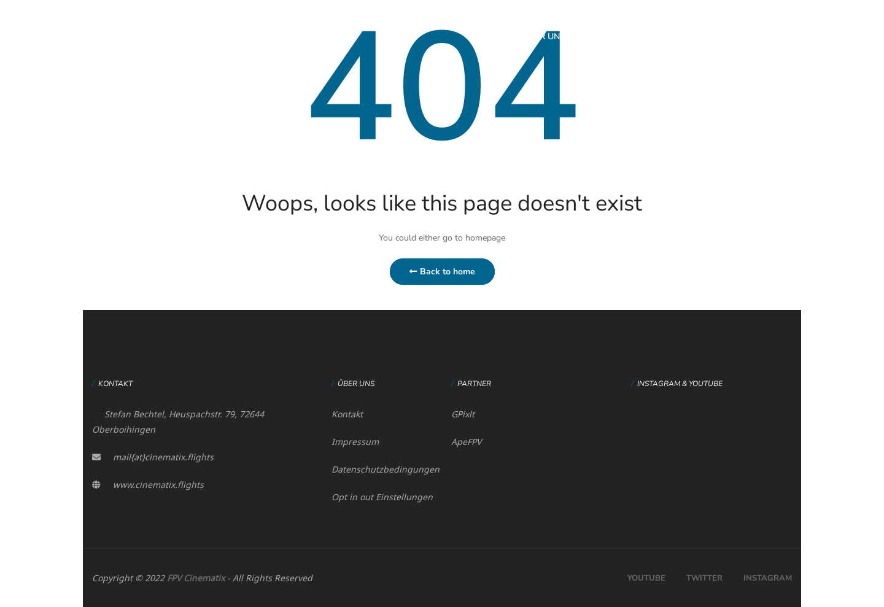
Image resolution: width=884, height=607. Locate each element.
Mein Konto (731, 36)
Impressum (355, 441)
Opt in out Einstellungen (382, 497)
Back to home (442, 271)
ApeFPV (466, 441)
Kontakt (347, 414)
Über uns (543, 36)
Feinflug (610, 36)
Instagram (767, 578)
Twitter (704, 578)
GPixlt (463, 414)
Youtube (646, 578)
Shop (667, 36)
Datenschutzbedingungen (386, 469)
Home (485, 36)
